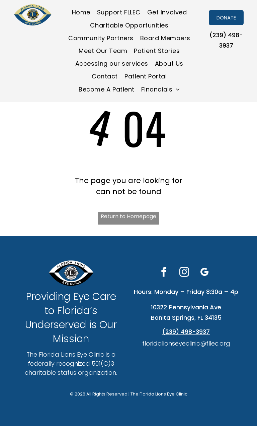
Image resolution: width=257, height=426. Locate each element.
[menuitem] (81, 12)
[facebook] (163, 273)
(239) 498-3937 (186, 331)
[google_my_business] (204, 273)
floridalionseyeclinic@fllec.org (186, 343)
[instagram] (184, 273)
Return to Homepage (128, 216)
